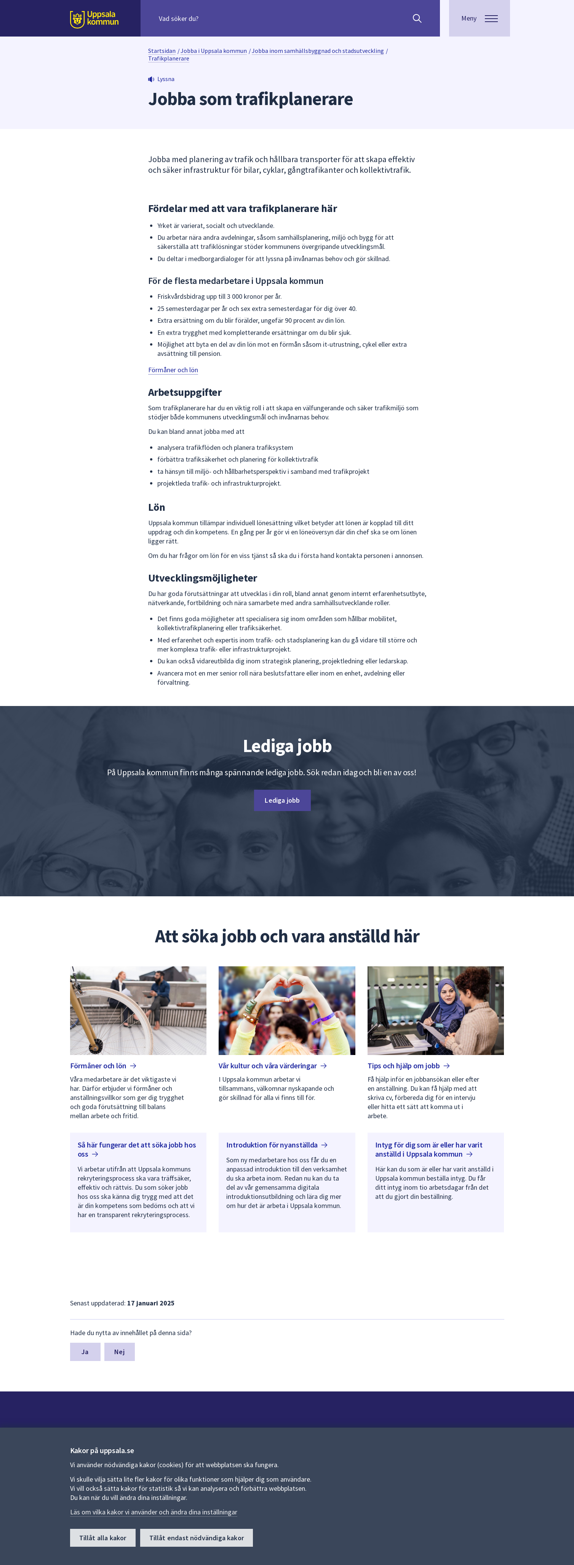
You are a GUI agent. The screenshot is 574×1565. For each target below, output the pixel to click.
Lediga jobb (282, 800)
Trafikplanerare (168, 58)
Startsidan (162, 50)
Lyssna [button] (165, 79)
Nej (119, 1351)
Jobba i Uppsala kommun (214, 50)
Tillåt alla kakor (102, 1537)
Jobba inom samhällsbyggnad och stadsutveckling (318, 50)
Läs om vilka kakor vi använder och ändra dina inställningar (153, 1512)
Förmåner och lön (173, 369)
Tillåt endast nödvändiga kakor (196, 1537)
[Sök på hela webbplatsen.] (208, 18)
